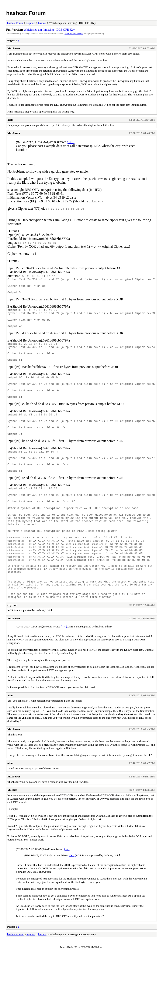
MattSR (12, 828)
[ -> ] (70, 142)
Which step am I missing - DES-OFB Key (49, 29)
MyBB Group (97, 986)
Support (31, 23)
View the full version (74, 33)
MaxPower (13, 48)
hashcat (42, 23)
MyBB (74, 986)
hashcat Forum (26, 13)
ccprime (12, 644)
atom (10, 119)
